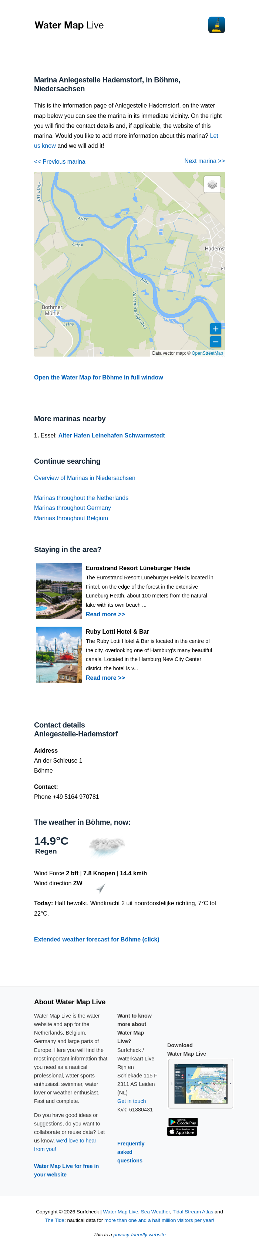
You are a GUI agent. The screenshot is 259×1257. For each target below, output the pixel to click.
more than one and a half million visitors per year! (159, 1220)
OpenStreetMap (207, 353)
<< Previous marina (59, 162)
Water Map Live (120, 1212)
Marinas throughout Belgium (71, 518)
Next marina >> (205, 161)
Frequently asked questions (131, 1152)
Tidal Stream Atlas (192, 1212)
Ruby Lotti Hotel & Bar (117, 631)
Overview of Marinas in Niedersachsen (84, 478)
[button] (212, 184)
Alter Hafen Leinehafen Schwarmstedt (111, 435)
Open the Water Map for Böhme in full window (98, 377)
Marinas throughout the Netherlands (81, 498)
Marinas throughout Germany (72, 508)
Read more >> (105, 614)
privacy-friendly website (140, 1234)
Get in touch (131, 1101)
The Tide (54, 1220)
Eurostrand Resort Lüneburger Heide (138, 568)
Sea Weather (155, 1212)
